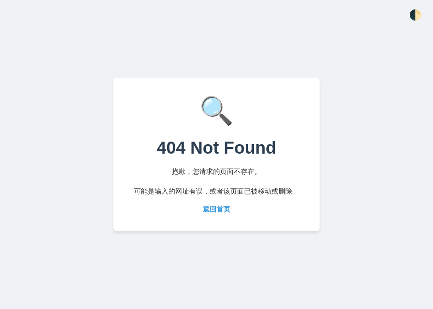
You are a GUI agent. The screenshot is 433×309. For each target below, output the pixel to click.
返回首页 (216, 209)
